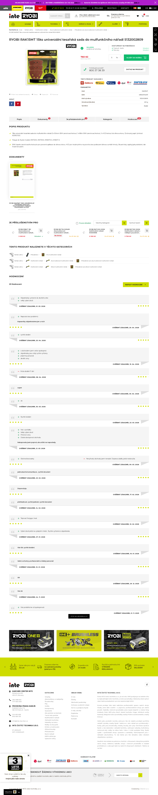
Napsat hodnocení (136, 284)
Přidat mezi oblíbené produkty (19, 94)
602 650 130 (16, 716)
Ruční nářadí (49, 734)
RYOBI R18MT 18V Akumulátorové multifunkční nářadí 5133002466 (26, 231)
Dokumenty (44, 118)
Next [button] (153, 667)
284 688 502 (16, 699)
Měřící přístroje (50, 736)
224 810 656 (16, 714)
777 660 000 (17, 701)
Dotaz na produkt (134, 69)
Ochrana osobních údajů (80, 705)
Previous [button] (5, 667)
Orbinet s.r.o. (144, 789)
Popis (19, 119)
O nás (73, 697)
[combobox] (110, 223)
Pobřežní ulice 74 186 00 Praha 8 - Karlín (23, 708)
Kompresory (49, 708)
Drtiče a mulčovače (52, 727)
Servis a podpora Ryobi (79, 708)
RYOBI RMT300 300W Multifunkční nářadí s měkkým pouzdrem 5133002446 (132, 231)
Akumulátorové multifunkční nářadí (61, 30)
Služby (109, 24)
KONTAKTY (125, 8)
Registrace (112, 8)
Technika (48, 24)
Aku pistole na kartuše (53, 713)
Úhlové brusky (50, 729)
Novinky (21, 24)
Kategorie (107, 119)
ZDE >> (39, 3)
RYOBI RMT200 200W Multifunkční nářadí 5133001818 (97, 231)
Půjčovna (136, 24)
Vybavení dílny (50, 738)
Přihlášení (97, 8)
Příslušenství (49, 731)
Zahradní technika (51, 720)
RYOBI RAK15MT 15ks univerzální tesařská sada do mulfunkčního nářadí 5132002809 (34, 32)
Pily (46, 704)
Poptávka (74, 713)
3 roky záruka (76, 710)
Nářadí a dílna (79, 24)
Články (73, 699)
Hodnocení (134, 118)
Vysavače (48, 711)
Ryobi (146, 106)
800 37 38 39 (96, 70)
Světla (47, 706)
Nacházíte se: (13, 30)
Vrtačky (47, 697)
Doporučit (44, 94)
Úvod (20, 30)
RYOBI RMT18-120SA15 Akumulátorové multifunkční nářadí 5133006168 (62, 231)
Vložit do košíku (136, 57)
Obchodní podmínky (78, 702)
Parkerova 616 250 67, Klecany (22, 693)
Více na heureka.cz (79, 616)
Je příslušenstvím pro (76, 118)
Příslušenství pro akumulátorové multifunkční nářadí (91, 30)
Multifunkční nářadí (41, 30)
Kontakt (74, 719)
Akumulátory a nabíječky (54, 699)
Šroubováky (49, 701)
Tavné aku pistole (51, 715)
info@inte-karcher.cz (20, 721)
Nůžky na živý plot (51, 724)
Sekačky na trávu (51, 722)
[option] (43, 68)
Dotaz (35, 94)
